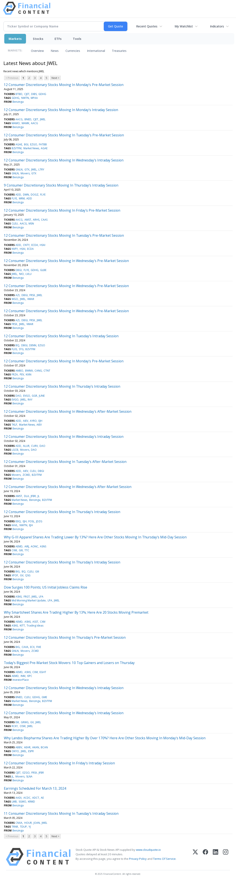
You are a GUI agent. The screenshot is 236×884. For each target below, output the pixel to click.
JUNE (42, 396)
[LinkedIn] (215, 857)
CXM (14, 550)
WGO (15, 299)
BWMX (29, 370)
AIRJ (26, 546)
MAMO (16, 123)
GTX (26, 169)
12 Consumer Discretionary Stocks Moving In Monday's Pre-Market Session (63, 84)
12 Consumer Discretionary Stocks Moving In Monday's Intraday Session (61, 109)
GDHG (42, 94)
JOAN (36, 823)
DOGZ (34, 194)
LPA (41, 596)
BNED (27, 119)
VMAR (30, 299)
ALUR (26, 446)
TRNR (15, 826)
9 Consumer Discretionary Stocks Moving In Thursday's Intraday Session (61, 185)
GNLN (19, 169)
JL (39, 496)
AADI (18, 798)
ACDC (26, 798)
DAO (18, 396)
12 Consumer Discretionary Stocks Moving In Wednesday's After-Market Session (67, 411)
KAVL (15, 525)
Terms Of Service (164, 859)
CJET (26, 94)
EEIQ (18, 521)
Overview (37, 51)
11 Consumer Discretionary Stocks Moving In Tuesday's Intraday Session (61, 813)
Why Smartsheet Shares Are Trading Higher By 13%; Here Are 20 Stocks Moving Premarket (76, 612)
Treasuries (119, 51)
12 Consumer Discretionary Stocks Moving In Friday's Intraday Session (59, 763)
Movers (25, 173)
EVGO (26, 396)
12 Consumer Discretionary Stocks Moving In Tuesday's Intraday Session (61, 336)
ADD (18, 194)
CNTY (26, 245)
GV (21, 575)
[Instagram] (225, 857)
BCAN (44, 747)
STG (21, 349)
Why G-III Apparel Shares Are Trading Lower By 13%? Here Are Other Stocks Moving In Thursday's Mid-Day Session (95, 537)
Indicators (217, 26)
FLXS (14, 349)
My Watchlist (184, 26)
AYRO (33, 421)
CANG (38, 370)
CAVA (25, 647)
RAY (30, 399)
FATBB (43, 144)
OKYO (15, 751)
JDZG (39, 521)
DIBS (34, 94)
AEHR (27, 747)
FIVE (38, 647)
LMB (14, 801)
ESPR (31, 751)
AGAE (18, 144)
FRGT (27, 596)
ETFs (58, 39)
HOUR (28, 823)
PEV (22, 374)
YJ (30, 826)
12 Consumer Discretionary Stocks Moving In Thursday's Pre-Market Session (65, 637)
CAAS (44, 219)
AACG (19, 119)
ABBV (18, 747)
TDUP (23, 826)
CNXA (18, 823)
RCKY (15, 726)
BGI (26, 144)
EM (17, 722)
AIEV (25, 421)
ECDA (34, 245)
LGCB (15, 450)
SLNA (29, 776)
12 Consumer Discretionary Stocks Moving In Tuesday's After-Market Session (65, 461)
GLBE (43, 270)
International (96, 51)
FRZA (15, 374)
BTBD (18, 94)
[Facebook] (205, 857)
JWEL (43, 119)
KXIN (28, 374)
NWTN (25, 98)
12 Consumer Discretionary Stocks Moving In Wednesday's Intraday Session (63, 160)
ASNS (43, 546)
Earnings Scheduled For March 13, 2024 (35, 788)
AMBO (19, 370)
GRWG (25, 722)
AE (42, 798)
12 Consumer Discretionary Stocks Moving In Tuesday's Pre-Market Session (64, 135)
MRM (22, 198)
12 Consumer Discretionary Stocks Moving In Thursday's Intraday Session (62, 386)
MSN (31, 223)
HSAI (42, 245)
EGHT (43, 672)
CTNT (47, 370)
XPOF (15, 575)
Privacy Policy (138, 859)
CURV (34, 446)
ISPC (29, 676)
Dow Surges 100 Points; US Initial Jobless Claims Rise (45, 587)
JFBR (33, 496)
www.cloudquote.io (148, 850)
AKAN (35, 747)
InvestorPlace (20, 680)
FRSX (32, 295)
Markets (15, 39)
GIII (21, 550)
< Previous (12, 78)
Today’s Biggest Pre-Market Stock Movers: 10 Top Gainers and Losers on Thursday (69, 662)
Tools (77, 39)
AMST (27, 219)
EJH (40, 421)
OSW (23, 726)
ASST (35, 621)
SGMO (22, 801)
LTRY (41, 169)
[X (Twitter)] (195, 857)
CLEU (15, 223)
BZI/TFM (16, 148)
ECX (32, 647)
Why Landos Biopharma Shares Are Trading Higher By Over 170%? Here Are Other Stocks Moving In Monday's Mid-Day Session (105, 738)
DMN (26, 194)
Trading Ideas (35, 625)
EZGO (33, 144)
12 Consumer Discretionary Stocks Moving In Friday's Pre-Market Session (62, 210)
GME (44, 697)
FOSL (31, 521)
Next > (55, 78)
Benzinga (18, 102)
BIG (17, 571)
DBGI (18, 270)
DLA (26, 496)
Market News (31, 148)
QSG (27, 575)
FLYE (43, 194)
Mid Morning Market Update (29, 600)
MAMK (25, 123)
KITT (22, 625)
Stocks (38, 39)
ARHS (36, 219)
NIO (21, 274)
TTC (26, 550)
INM (23, 676)
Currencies (72, 51)
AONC (34, 546)
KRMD (31, 801)
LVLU (29, 274)
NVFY (15, 249)
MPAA (34, 98)
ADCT (35, 798)
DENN (32, 345)
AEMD (19, 546)
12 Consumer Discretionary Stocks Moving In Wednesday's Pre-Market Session (66, 260)
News (55, 51)
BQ (17, 345)
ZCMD (26, 475)
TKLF (14, 424)
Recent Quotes (146, 26)
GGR (34, 396)
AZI (17, 295)
